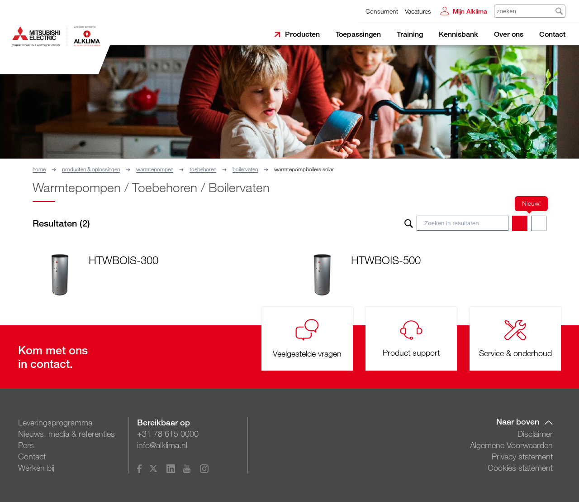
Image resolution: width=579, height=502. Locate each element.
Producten (302, 34)
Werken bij (36, 468)
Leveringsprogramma (55, 422)
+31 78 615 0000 (168, 434)
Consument (381, 11)
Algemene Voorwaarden (511, 445)
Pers (26, 445)
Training (410, 34)
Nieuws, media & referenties (66, 434)
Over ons (508, 34)
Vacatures (418, 11)
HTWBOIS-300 (123, 259)
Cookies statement (520, 468)
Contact (552, 34)
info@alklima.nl (162, 445)
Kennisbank (458, 34)
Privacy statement (522, 456)
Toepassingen (358, 34)
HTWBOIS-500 (386, 259)
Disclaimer (535, 434)
